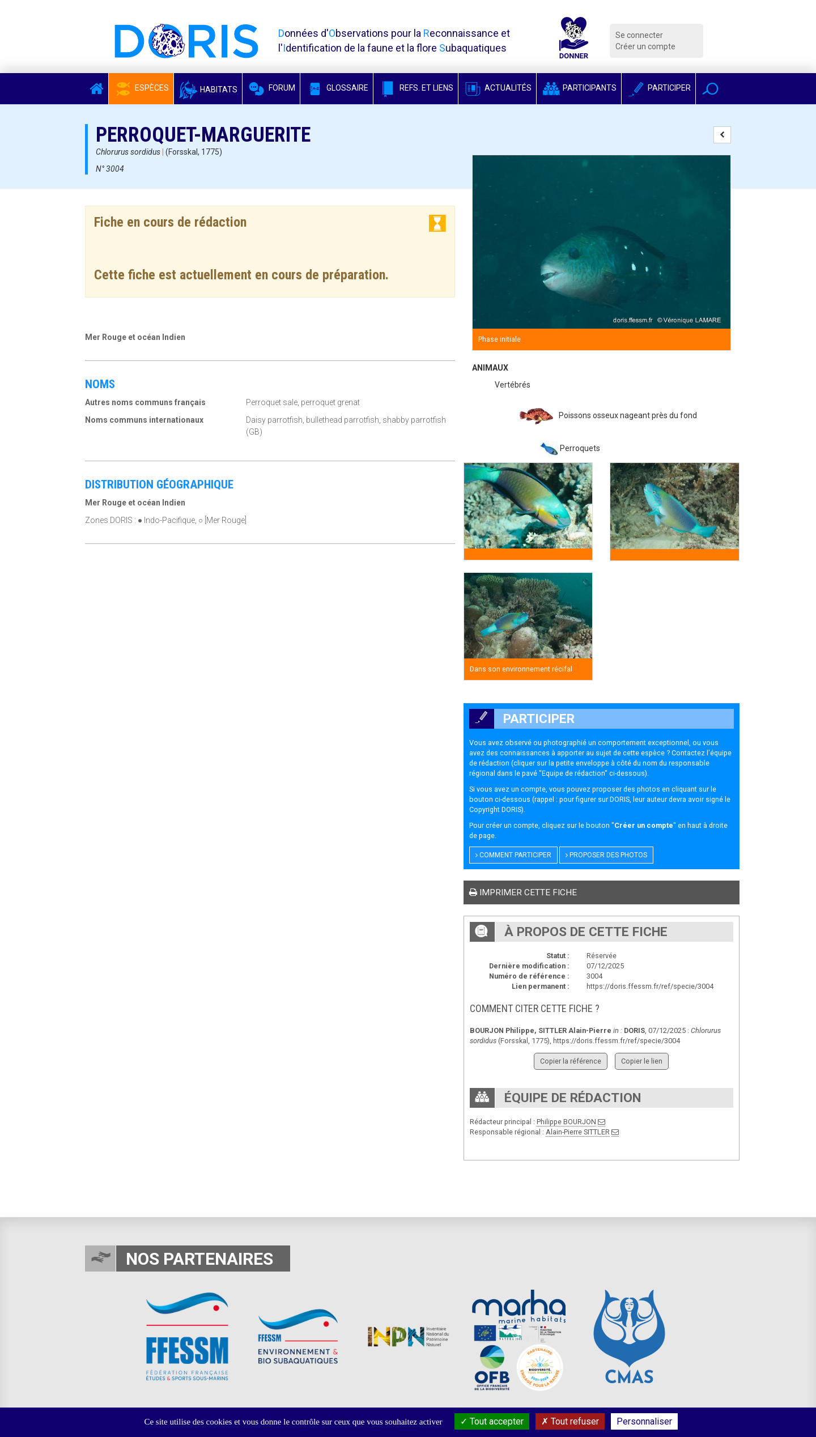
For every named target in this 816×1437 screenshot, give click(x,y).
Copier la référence (570, 1061)
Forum (271, 87)
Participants (579, 87)
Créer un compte (645, 46)
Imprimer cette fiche (523, 892)
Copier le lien (641, 1061)
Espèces (141, 87)
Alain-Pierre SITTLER (578, 1132)
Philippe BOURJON (566, 1121)
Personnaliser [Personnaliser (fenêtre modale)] (644, 1421)
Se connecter (639, 35)
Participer (658, 87)
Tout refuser (570, 1421)
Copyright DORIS (495, 809)
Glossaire (336, 87)
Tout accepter (492, 1421)
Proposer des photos (606, 855)
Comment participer (513, 855)
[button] (710, 88)
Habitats (207, 89)
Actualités (497, 87)
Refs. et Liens (415, 87)
